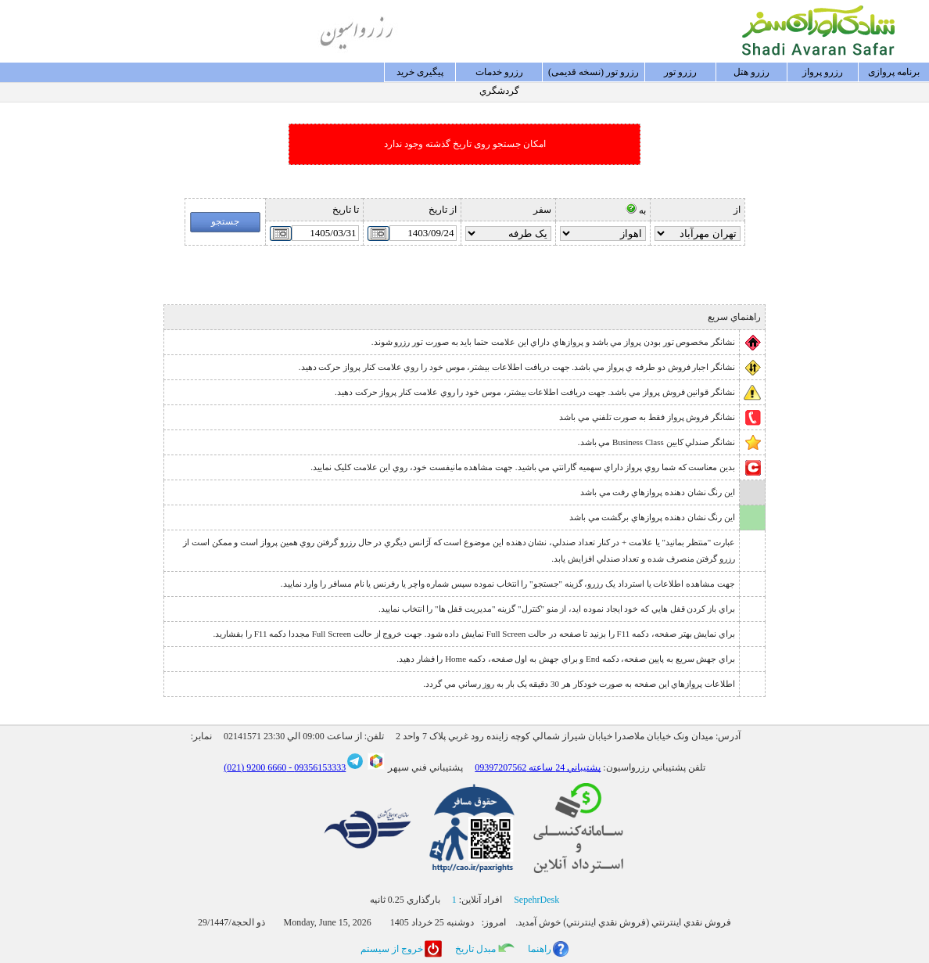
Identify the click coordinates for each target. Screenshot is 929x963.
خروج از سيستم (391, 948)
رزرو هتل (751, 71)
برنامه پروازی (894, 71)
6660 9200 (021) (255, 767)
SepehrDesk (536, 899)
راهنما (539, 948)
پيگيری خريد (419, 71)
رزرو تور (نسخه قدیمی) (593, 71)
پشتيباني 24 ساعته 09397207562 (538, 767)
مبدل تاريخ (475, 948)
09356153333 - (316, 767)
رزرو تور (680, 71)
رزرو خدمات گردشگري (499, 74)
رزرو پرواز (822, 71)
